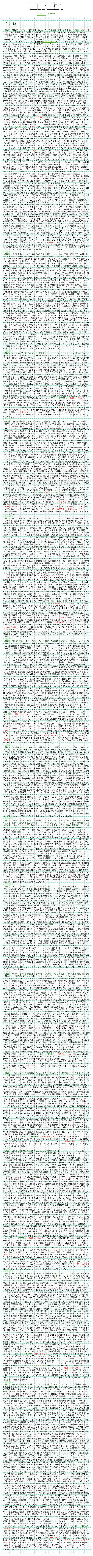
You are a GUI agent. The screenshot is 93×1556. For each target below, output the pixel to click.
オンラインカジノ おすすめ (66, 51)
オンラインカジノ (49, 42)
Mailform (51, 13)
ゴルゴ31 (41, 13)
